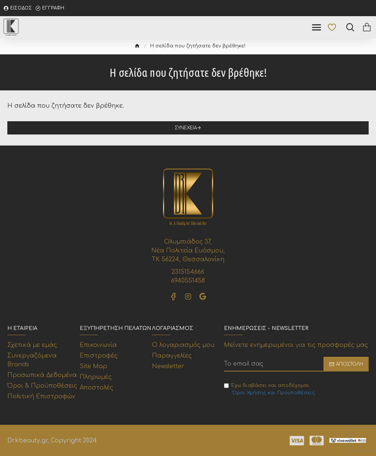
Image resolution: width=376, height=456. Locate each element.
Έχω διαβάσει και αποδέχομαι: (270, 389)
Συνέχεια (186, 127)
